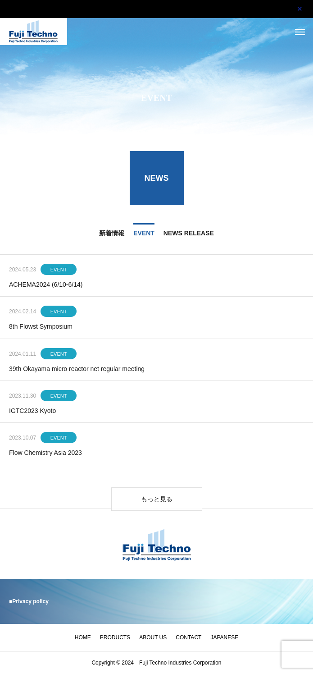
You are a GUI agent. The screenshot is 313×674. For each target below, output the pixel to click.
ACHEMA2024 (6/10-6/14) (45, 285)
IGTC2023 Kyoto (32, 411)
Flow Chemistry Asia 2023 (45, 454)
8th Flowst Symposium (41, 327)
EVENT (58, 270)
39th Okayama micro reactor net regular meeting (77, 369)
